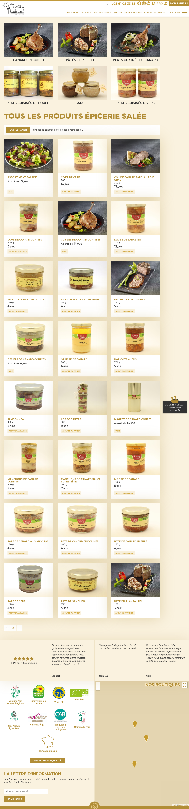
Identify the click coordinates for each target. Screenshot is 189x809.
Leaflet (175, 805)
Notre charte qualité (47, 760)
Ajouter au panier (71, 192)
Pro (159, 3)
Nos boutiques (162, 684)
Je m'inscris (15, 799)
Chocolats (174, 12)
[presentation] (70, 791)
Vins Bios (86, 12)
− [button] (98, 688)
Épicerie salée (102, 12)
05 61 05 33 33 (124, 4)
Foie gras (72, 12)
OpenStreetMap (183, 805)
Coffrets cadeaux (154, 12)
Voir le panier (18, 130)
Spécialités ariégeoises (128, 12)
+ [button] (98, 684)
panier (179, 3)
